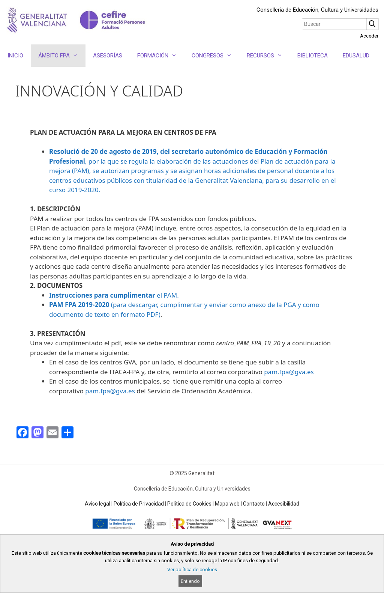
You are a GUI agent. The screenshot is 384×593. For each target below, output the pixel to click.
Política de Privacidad (139, 504)
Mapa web (227, 504)
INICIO (15, 55)
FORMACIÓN (160, 55)
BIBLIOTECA (312, 55)
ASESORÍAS (107, 55)
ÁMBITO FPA (62, 55)
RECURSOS (268, 55)
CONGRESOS (215, 55)
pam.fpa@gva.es (289, 371)
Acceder (369, 36)
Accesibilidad (283, 504)
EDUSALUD (356, 55)
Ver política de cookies (192, 569)
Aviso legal (97, 504)
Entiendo (190, 581)
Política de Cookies (189, 504)
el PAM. (114, 295)
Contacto (254, 504)
